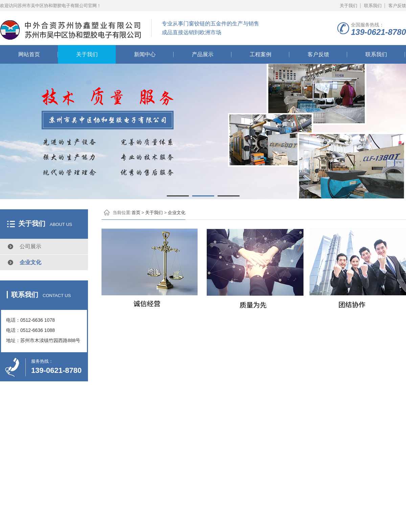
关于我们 (348, 5)
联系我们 (373, 5)
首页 (136, 212)
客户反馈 (397, 5)
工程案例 (260, 54)
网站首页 (29, 54)
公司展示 (30, 246)
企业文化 (30, 262)
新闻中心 (145, 54)
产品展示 (202, 54)
